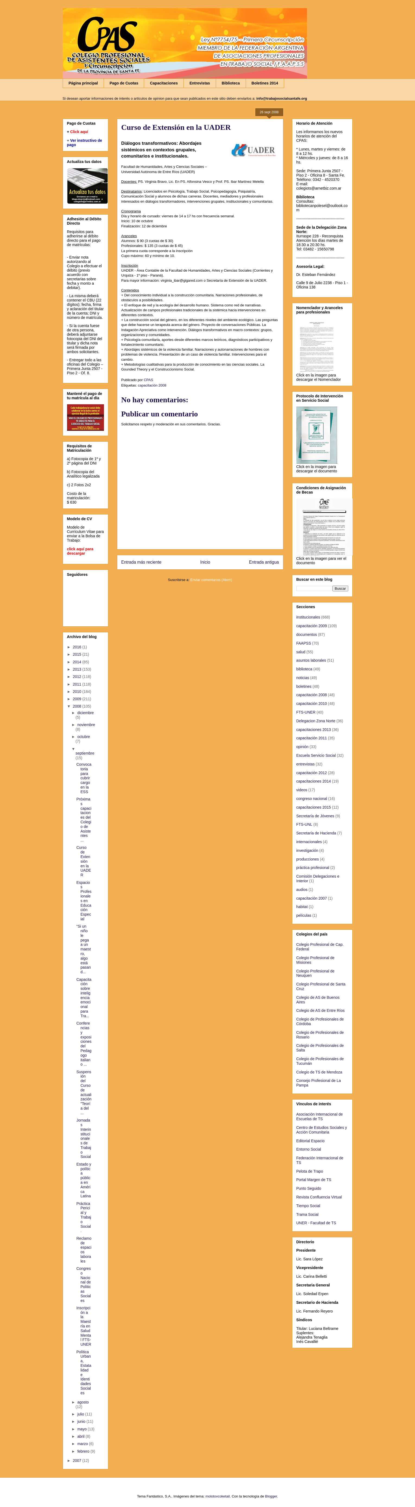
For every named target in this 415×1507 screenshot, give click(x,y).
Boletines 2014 (265, 83)
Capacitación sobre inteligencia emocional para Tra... (83, 997)
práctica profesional (312, 867)
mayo (82, 1429)
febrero (83, 1451)
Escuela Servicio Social (316, 755)
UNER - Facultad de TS (316, 1223)
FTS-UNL (304, 824)
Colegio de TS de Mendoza (319, 1072)
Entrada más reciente (141, 562)
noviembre (86, 725)
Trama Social (307, 1214)
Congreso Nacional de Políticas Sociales (83, 1284)
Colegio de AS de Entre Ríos (320, 1010)
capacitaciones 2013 (313, 729)
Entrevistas (199, 83)
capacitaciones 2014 (313, 781)
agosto (83, 1402)
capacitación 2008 (152, 385)
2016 (77, 647)
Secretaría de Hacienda (316, 833)
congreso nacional (311, 798)
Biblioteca (231, 83)
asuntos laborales (311, 660)
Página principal (83, 83)
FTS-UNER (306, 712)
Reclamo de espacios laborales (83, 1249)
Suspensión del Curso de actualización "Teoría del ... (83, 1092)
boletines (304, 686)
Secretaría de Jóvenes (315, 816)
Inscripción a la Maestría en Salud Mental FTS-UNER (83, 1326)
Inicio (205, 562)
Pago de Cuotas (124, 83)
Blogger (271, 1496)
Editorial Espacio (310, 1141)
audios (302, 889)
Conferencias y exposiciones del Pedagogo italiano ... (83, 1043)
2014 (77, 662)
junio (81, 1421)
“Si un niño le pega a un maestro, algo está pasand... (83, 949)
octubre (83, 736)
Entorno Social (308, 1149)
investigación (307, 850)
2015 (77, 654)
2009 (77, 699)
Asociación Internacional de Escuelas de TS (319, 1116)
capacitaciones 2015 (313, 807)
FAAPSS (303, 643)
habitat (302, 907)
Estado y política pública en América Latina (83, 1180)
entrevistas (305, 764)
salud (300, 652)
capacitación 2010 (311, 703)
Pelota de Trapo (309, 1171)
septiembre (84, 753)
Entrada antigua (264, 562)
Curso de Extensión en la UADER (83, 861)
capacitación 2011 (311, 738)
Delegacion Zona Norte (315, 721)
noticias (302, 678)
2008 (77, 706)
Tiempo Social (308, 1206)
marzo (83, 1444)
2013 (77, 669)
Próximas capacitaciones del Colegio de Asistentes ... (83, 819)
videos (301, 790)
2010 (77, 691)
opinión (302, 747)
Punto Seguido (308, 1188)
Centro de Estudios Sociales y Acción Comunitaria (321, 1129)
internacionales (309, 842)
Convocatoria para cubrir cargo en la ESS (83, 778)
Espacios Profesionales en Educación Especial (83, 900)
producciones (307, 859)
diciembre (85, 713)
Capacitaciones (164, 83)
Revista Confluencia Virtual (319, 1197)
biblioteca (304, 669)
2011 (77, 684)
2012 (77, 676)
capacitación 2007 (311, 898)
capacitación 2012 (311, 773)
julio (81, 1414)
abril (81, 1436)
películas (303, 915)
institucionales (308, 617)
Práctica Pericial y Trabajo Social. (83, 1217)
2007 (77, 1460)
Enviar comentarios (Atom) (211, 580)
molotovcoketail (217, 1496)
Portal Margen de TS (313, 1180)
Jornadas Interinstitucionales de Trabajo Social (83, 1138)
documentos (306, 634)
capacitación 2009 (311, 626)
